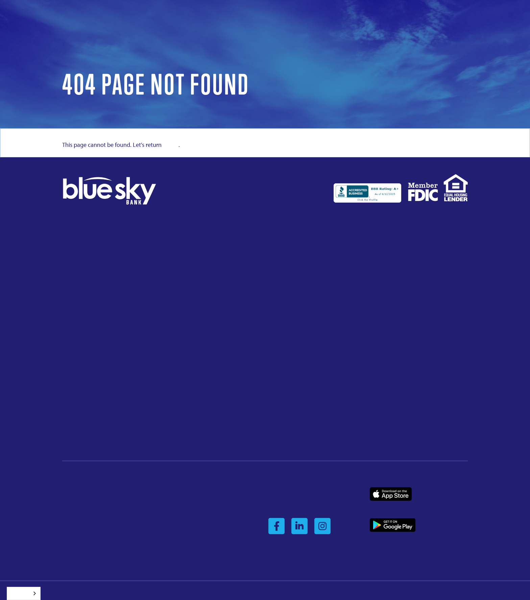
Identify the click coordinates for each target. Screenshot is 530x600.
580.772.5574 (283, 434)
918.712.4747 (386, 378)
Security (176, 501)
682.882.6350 (283, 319)
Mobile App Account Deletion (199, 545)
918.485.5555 (180, 434)
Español (18, 593)
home (170, 145)
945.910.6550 (77, 326)
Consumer (402, 507)
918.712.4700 (77, 434)
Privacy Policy (181, 491)
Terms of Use (181, 523)
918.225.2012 (386, 263)
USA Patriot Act (183, 534)
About (68, 491)
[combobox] (24, 593)
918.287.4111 (180, 378)
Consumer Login (285, 491)
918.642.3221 (180, 319)
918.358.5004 (77, 263)
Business (379, 507)
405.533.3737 (283, 378)
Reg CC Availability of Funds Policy (204, 512)
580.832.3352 (180, 263)
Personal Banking (81, 523)
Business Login (284, 501)
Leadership (74, 501)
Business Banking (81, 512)
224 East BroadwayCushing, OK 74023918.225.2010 (289, 256)
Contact (70, 534)
